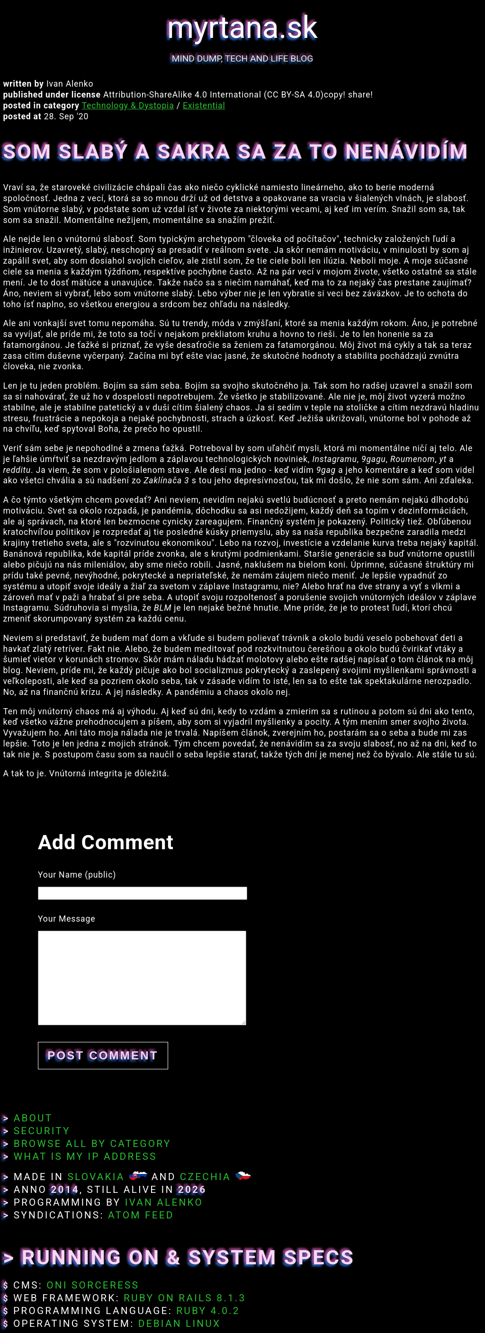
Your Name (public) (77, 875)
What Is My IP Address (85, 1156)
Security (42, 1131)
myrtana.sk (242, 27)
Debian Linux (179, 1323)
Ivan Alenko (164, 1202)
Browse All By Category (92, 1143)
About (33, 1118)
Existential (204, 105)
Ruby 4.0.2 (208, 1310)
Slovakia (96, 1176)
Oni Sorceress (92, 1285)
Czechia (205, 1176)
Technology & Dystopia (128, 105)
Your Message (66, 919)
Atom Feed (141, 1215)
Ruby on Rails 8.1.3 (185, 1298)
